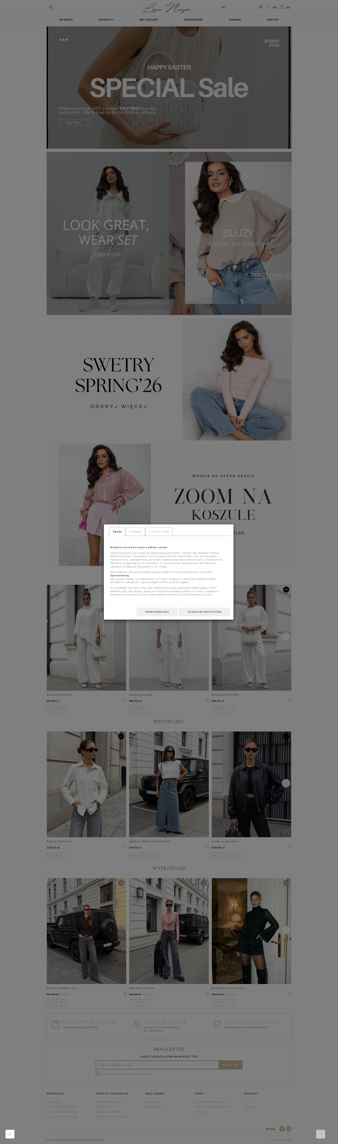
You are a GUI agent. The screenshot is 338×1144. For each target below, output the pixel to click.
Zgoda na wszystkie (204, 611)
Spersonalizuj (157, 611)
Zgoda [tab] (117, 531)
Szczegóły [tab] (135, 531)
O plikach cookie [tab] (159, 531)
